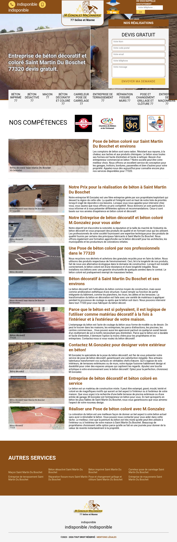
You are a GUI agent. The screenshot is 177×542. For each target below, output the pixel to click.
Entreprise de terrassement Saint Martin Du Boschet (25, 478)
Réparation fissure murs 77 (125, 97)
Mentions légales (107, 537)
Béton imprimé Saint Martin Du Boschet (105, 471)
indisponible (22, 4)
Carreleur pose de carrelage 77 (81, 99)
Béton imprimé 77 (16, 97)
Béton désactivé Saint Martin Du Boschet (65, 471)
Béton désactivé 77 (32, 97)
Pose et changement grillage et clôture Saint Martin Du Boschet (106, 478)
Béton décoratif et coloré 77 (63, 99)
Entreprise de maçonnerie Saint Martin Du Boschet (145, 478)
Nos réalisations (138, 23)
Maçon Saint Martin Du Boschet (25, 472)
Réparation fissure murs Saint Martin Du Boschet (68, 478)
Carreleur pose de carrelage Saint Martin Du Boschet (146, 471)
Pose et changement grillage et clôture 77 (145, 99)
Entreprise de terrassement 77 (102, 97)
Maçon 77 (47, 96)
